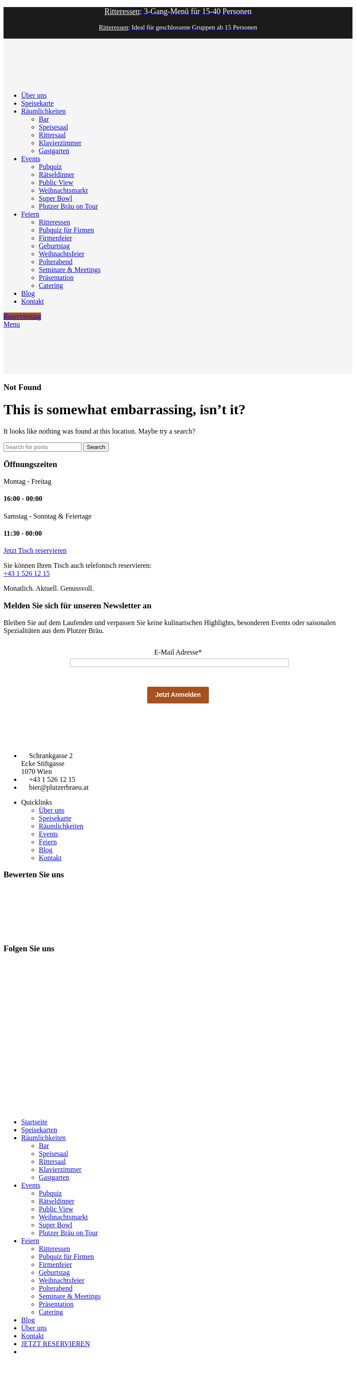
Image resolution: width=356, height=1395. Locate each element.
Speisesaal (53, 127)
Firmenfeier (55, 238)
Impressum (17, 1107)
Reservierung (22, 316)
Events (48, 834)
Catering (51, 285)
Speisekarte (55, 818)
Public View (56, 182)
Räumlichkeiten (61, 826)
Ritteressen (54, 222)
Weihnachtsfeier (62, 254)
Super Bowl (55, 198)
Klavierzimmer (60, 143)
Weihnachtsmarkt (63, 190)
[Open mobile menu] (12, 324)
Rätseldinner (56, 174)
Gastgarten (54, 151)
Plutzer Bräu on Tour (68, 206)
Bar (44, 119)
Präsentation (56, 277)
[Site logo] (26, 80)
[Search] (43, 447)
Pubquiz (50, 166)
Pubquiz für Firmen (66, 230)
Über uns (51, 810)
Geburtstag (54, 246)
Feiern (48, 842)
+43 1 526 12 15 (27, 573)
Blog (45, 850)
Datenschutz (48, 1107)
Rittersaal (52, 135)
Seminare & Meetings (69, 269)
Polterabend (55, 261)
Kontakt (50, 857)
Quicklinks (36, 802)
